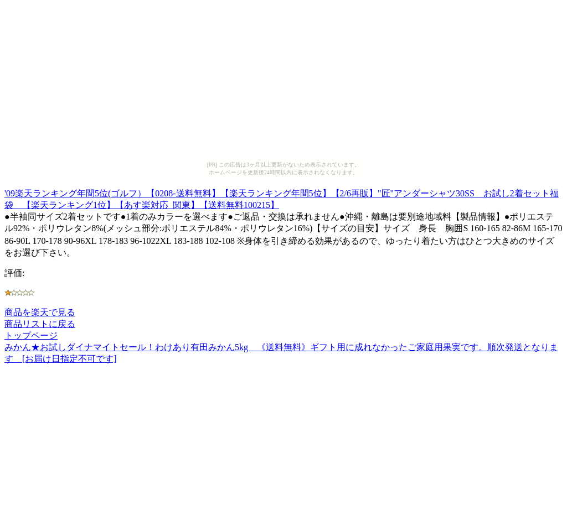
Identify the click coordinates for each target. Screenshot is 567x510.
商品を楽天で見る (39, 312)
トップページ (31, 335)
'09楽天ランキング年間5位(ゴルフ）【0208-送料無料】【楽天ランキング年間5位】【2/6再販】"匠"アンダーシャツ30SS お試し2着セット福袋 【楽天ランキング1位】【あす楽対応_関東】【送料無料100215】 (281, 197)
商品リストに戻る (39, 324)
